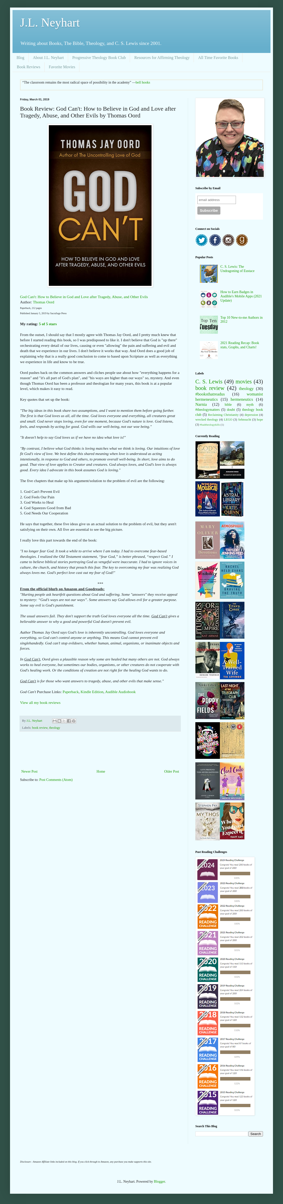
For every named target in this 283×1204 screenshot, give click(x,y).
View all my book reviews (40, 702)
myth (250, 405)
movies (244, 381)
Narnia (201, 404)
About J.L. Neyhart (48, 57)
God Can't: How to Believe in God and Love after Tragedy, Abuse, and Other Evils (84, 297)
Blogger (159, 1181)
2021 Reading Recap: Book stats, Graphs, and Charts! (239, 345)
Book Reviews (28, 67)
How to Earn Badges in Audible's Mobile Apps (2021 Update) (241, 296)
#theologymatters (207, 410)
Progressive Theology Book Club (99, 57)
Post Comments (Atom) (56, 780)
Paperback (71, 692)
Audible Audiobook (120, 692)
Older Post (171, 771)
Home (101, 771)
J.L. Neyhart (50, 22)
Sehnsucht (244, 419)
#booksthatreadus (210, 394)
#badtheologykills (210, 424)
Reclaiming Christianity (223, 415)
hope (260, 419)
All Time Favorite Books (218, 57)
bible (228, 405)
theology (54, 727)
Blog (20, 57)
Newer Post (29, 771)
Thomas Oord (43, 302)
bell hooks (143, 82)
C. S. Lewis (208, 381)
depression (251, 415)
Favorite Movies (62, 67)
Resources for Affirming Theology (162, 57)
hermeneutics (242, 399)
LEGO (228, 419)
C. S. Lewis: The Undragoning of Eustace (237, 269)
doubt (231, 410)
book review (40, 727)
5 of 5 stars (48, 324)
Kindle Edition (92, 692)
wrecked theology (206, 419)
